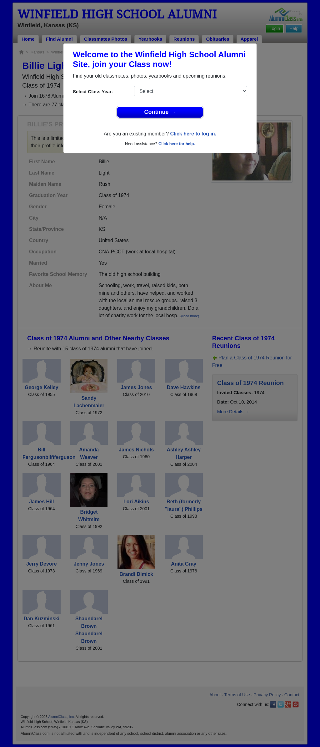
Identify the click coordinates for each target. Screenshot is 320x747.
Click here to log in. (193, 133)
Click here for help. (176, 143)
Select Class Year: (93, 91)
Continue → (160, 112)
